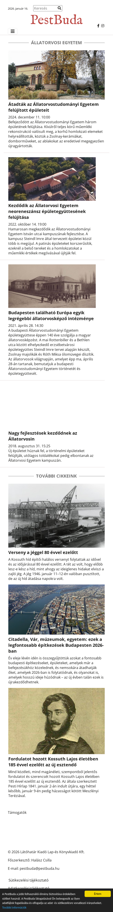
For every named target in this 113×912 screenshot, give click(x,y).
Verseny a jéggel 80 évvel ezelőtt (43, 552)
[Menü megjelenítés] (12, 31)
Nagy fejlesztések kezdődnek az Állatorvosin (42, 436)
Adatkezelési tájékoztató (28, 888)
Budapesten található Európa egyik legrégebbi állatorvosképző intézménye (51, 315)
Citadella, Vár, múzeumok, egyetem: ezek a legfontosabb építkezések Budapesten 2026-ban (56, 645)
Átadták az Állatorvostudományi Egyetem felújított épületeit (53, 107)
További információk (14, 908)
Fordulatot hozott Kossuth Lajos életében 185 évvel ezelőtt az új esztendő (53, 762)
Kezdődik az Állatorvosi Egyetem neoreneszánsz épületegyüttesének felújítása (47, 211)
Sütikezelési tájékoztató (29, 880)
